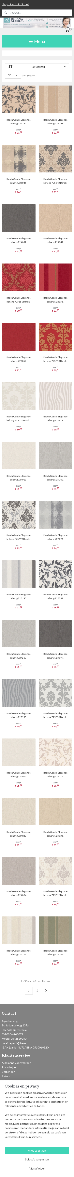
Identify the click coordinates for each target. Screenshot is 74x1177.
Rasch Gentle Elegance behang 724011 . (19, 477)
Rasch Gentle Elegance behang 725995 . (19, 715)
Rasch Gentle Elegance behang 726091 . (55, 537)
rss (46, 1163)
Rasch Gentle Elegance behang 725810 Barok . (19, 418)
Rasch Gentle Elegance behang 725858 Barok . (55, 359)
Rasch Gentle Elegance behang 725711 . (55, 774)
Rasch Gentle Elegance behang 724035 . (55, 834)
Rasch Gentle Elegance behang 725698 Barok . (19, 537)
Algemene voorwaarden (16, 1062)
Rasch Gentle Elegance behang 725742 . (19, 121)
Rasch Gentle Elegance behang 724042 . (55, 240)
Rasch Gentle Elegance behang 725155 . (55, 299)
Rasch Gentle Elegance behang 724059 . (19, 359)
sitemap (40, 1163)
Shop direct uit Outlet (15, 4)
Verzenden (8, 1071)
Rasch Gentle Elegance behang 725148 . (55, 121)
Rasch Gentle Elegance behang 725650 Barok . (19, 299)
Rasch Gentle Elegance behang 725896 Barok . (55, 715)
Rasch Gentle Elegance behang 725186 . (55, 952)
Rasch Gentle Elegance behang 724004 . (19, 893)
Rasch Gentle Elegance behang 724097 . (19, 240)
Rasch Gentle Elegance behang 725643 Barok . (55, 181)
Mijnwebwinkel (43, 1170)
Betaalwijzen (9, 1067)
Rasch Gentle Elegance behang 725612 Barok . (55, 893)
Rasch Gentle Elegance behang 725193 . (19, 596)
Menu (37, 41)
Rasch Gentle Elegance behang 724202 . (55, 477)
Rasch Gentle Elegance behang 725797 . (55, 596)
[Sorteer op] (37, 66)
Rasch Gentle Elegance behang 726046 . (19, 181)
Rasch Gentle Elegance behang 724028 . (19, 834)
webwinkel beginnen (60, 1163)
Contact (7, 1080)
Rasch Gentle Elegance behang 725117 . (19, 952)
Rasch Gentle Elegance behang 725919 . (55, 418)
